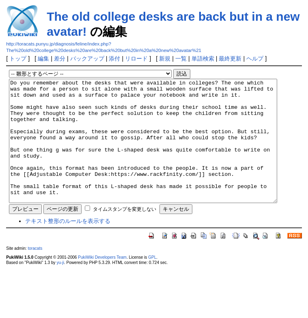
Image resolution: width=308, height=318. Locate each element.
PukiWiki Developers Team (102, 281)
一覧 (181, 58)
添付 (114, 58)
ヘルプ (254, 58)
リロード (136, 58)
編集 (43, 58)
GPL (152, 281)
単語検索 (203, 58)
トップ (17, 58)
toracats (35, 272)
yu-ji (60, 287)
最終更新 (230, 58)
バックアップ (87, 58)
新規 (164, 58)
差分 (59, 58)
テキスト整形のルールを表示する (67, 245)
